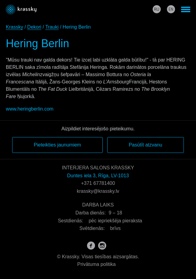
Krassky (14, 27)
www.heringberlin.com (29, 108)
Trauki (52, 27)
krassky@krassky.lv (98, 191)
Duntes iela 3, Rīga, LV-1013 (98, 175)
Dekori (34, 27)
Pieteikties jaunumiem (57, 144)
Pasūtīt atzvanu (145, 144)
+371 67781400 (98, 183)
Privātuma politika (96, 264)
